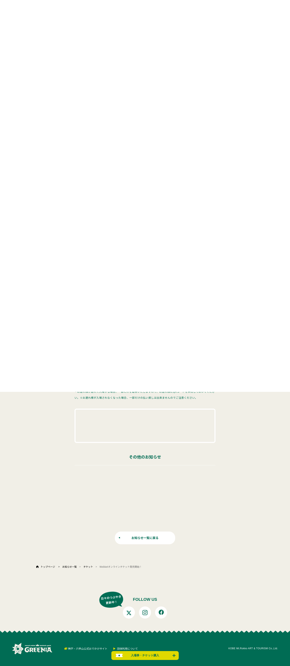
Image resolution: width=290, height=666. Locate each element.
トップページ (47, 566)
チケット (88, 566)
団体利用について (127, 648)
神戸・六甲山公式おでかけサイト (87, 648)
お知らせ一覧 (69, 566)
